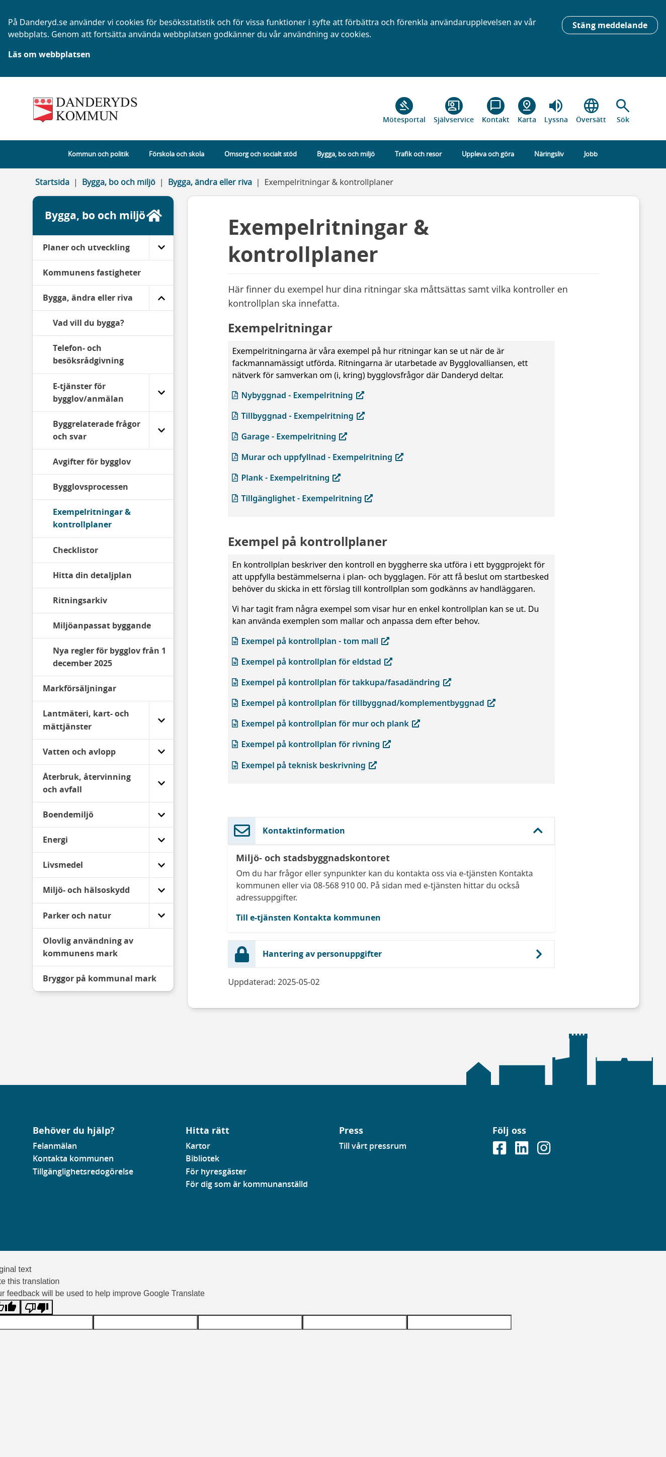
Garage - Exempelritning (289, 436)
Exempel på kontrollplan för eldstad (312, 661)
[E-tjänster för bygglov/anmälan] (161, 392)
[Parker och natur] (161, 915)
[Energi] (161, 840)
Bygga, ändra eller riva (210, 182)
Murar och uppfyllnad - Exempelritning (317, 457)
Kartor (198, 1145)
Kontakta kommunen (73, 1158)
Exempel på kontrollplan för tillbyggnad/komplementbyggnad (363, 702)
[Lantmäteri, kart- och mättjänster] (161, 720)
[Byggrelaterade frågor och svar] (161, 430)
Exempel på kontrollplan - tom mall (310, 641)
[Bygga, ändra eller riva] (161, 298)
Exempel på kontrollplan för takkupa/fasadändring (341, 682)
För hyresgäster (216, 1171)
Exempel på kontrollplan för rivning (311, 744)
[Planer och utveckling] (161, 247)
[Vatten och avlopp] (161, 752)
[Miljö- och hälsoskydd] (161, 890)
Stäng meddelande (609, 25)
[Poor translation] (37, 1307)
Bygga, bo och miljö (118, 182)
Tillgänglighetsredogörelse (83, 1171)
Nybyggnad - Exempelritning (298, 395)
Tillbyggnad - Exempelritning (298, 415)
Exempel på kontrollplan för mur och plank (326, 723)
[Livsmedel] (161, 865)
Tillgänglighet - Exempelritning (302, 498)
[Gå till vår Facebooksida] (500, 1151)
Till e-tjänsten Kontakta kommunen (308, 917)
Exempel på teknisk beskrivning (304, 765)
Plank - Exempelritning (286, 477)
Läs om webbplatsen (49, 54)
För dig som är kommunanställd (247, 1184)
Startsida (52, 182)
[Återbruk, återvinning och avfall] (161, 783)
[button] (623, 110)
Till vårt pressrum (372, 1145)
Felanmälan (55, 1145)
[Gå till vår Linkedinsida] (523, 1151)
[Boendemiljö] (161, 814)
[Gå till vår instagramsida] (544, 1151)
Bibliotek (202, 1158)
